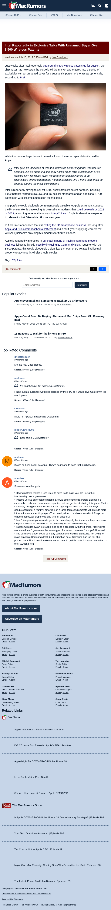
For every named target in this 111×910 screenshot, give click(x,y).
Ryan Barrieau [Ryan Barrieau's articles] (62, 686)
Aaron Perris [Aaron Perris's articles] (61, 699)
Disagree (40, 370)
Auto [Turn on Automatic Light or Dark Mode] (60, 905)
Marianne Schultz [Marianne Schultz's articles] (63, 673)
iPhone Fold (35, 15)
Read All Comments (55, 558)
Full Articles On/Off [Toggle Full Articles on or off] (29, 905)
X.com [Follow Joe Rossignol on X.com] (66, 654)
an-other (19, 478)
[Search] (101, 6)
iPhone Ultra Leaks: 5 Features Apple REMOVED (41, 793)
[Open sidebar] (107, 6)
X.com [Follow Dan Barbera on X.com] (12, 692)
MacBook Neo (74, 15)
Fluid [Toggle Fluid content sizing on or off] (43, 905)
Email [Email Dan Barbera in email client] (4, 692)
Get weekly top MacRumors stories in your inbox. (55, 278)
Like (33, 370)
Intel (19, 260)
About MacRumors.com (21, 608)
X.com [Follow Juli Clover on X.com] (12, 654)
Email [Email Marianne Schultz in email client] (58, 680)
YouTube (14, 717)
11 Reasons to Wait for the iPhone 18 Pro (40, 333)
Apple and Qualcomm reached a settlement (30, 229)
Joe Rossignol (60, 57)
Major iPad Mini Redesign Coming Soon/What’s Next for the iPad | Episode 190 (57, 865)
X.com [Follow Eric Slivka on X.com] (66, 642)
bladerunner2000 (24, 429)
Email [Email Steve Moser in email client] (4, 705)
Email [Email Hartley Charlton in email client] (4, 680)
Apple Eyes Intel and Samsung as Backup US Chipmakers (50, 300)
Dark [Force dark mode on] (72, 905)
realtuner (19, 378)
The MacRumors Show (27, 805)
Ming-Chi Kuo (59, 213)
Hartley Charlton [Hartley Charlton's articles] (10, 673)
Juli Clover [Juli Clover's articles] (7, 648)
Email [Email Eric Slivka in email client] (58, 642)
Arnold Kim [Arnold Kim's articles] (7, 635)
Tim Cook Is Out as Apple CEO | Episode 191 (39, 849)
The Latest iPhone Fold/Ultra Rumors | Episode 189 (42, 881)
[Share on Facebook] (102, 269)
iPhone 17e (96, 15)
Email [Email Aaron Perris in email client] (58, 705)
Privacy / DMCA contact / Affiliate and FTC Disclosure (26, 894)
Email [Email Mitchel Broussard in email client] (4, 667)
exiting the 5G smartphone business (65, 225)
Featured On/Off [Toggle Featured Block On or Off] (10, 905)
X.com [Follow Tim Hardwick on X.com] (66, 667)
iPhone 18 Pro (13, 15)
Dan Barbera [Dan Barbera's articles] (8, 686)
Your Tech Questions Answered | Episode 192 (39, 833)
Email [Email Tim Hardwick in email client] (58, 667)
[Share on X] (93, 269)
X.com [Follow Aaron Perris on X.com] (66, 705)
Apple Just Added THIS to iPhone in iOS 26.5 (39, 729)
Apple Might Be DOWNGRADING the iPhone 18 (40, 761)
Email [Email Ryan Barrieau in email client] (58, 692)
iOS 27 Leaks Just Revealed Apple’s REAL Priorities (42, 745)
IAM (22, 77)
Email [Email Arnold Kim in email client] (4, 642)
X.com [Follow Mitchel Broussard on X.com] (12, 667)
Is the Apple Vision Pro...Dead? (31, 777)
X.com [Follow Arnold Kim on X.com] (12, 642)
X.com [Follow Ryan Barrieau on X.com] (66, 692)
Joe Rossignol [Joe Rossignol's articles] (62, 648)
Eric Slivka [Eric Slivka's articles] (60, 635)
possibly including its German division (58, 244)
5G (14, 260)
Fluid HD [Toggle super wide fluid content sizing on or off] (51, 905)
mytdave (19, 457)
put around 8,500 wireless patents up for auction (71, 65)
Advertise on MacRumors (22, 618)
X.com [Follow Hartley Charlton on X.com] (12, 680)
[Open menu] (4, 5)
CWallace (19, 408)
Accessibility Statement (12, 899)
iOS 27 (54, 15)
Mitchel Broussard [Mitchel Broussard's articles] (11, 661)
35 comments (13, 269)
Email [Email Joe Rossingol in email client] (58, 654)
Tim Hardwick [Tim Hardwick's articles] (62, 661)
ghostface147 (22, 356)
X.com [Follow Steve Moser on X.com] (12, 705)
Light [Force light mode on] (66, 905)
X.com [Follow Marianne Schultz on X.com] (66, 680)
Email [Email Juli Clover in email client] (4, 654)
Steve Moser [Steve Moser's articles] (8, 699)
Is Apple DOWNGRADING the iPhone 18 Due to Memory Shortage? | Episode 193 (59, 817)
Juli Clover (61, 323)
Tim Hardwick (64, 304)
